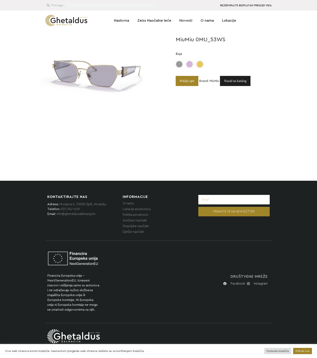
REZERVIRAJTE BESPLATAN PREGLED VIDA (246, 5)
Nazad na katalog (235, 81)
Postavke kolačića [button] (278, 351)
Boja (179, 53)
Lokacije (229, 20)
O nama (207, 20)
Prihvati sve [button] (303, 351)
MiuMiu (214, 81)
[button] (179, 64)
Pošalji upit (187, 81)
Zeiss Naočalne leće (154, 20)
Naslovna (121, 20)
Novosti (185, 20)
